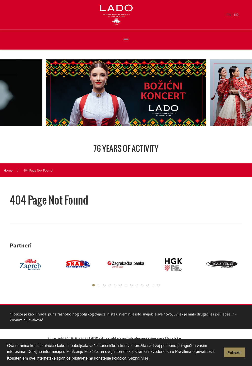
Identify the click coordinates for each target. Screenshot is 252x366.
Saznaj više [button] (138, 358)
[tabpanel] (26, 264)
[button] (126, 40)
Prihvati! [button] (234, 352)
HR (236, 14)
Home (8, 170)
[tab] (93, 285)
